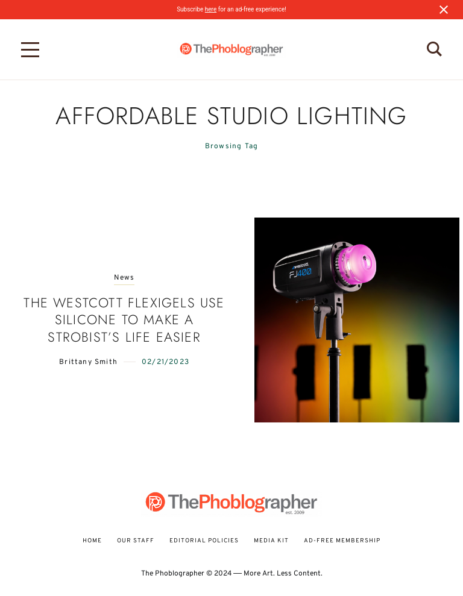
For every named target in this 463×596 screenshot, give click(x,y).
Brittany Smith (88, 362)
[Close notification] (443, 9)
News (124, 278)
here (210, 9)
